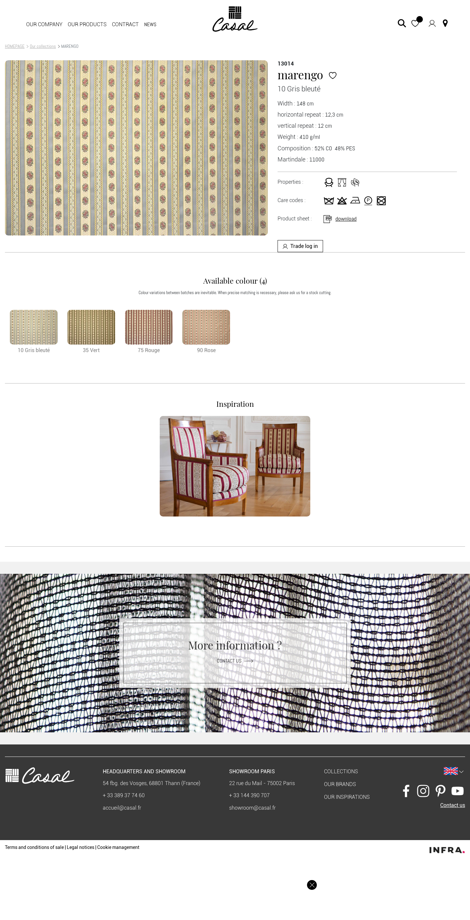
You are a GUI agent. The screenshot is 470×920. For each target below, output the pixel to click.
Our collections (43, 46)
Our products (87, 24)
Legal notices (80, 847)
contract (125, 24)
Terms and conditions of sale (34, 847)
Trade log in (300, 246)
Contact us (235, 660)
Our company (44, 24)
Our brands (340, 784)
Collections (341, 771)
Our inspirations (347, 797)
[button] (415, 23)
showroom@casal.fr (252, 808)
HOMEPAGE (15, 46)
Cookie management (118, 847)
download (339, 218)
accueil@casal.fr (122, 808)
